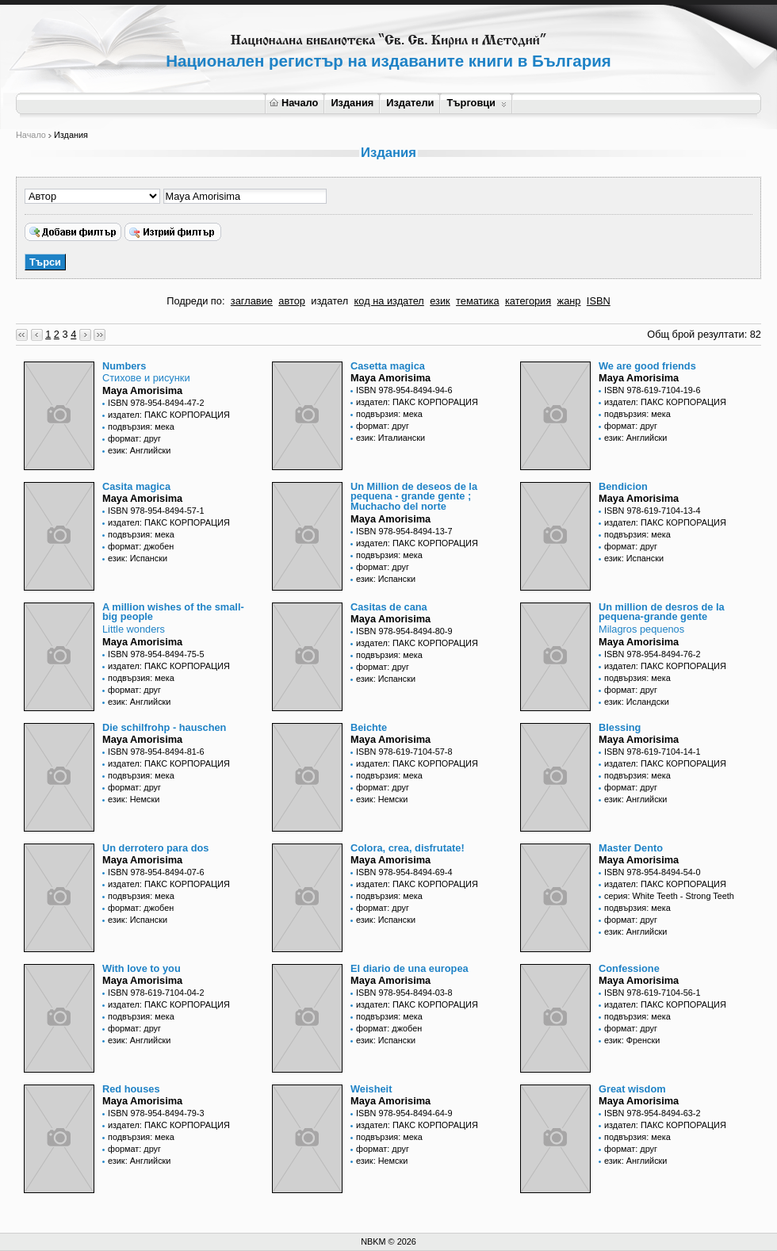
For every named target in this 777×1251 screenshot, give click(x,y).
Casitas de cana (388, 607)
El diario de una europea (409, 968)
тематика (477, 301)
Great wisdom (632, 1089)
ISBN (598, 301)
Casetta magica (387, 366)
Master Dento (631, 848)
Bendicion (623, 486)
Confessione (629, 968)
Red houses (131, 1089)
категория (528, 301)
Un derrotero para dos (155, 848)
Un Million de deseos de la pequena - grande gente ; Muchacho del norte (413, 496)
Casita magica (136, 486)
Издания (352, 103)
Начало (294, 103)
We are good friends (647, 366)
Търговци (476, 103)
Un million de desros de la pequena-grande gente (662, 612)
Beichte (368, 727)
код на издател (389, 301)
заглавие (252, 301)
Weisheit (371, 1089)
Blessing (620, 727)
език (440, 301)
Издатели (410, 103)
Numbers (124, 366)
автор (291, 301)
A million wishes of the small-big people (173, 612)
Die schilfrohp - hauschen (164, 727)
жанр (569, 301)
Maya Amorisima (142, 390)
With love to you (141, 968)
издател (329, 301)
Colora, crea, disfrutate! (407, 848)
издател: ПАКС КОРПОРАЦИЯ (169, 414)
